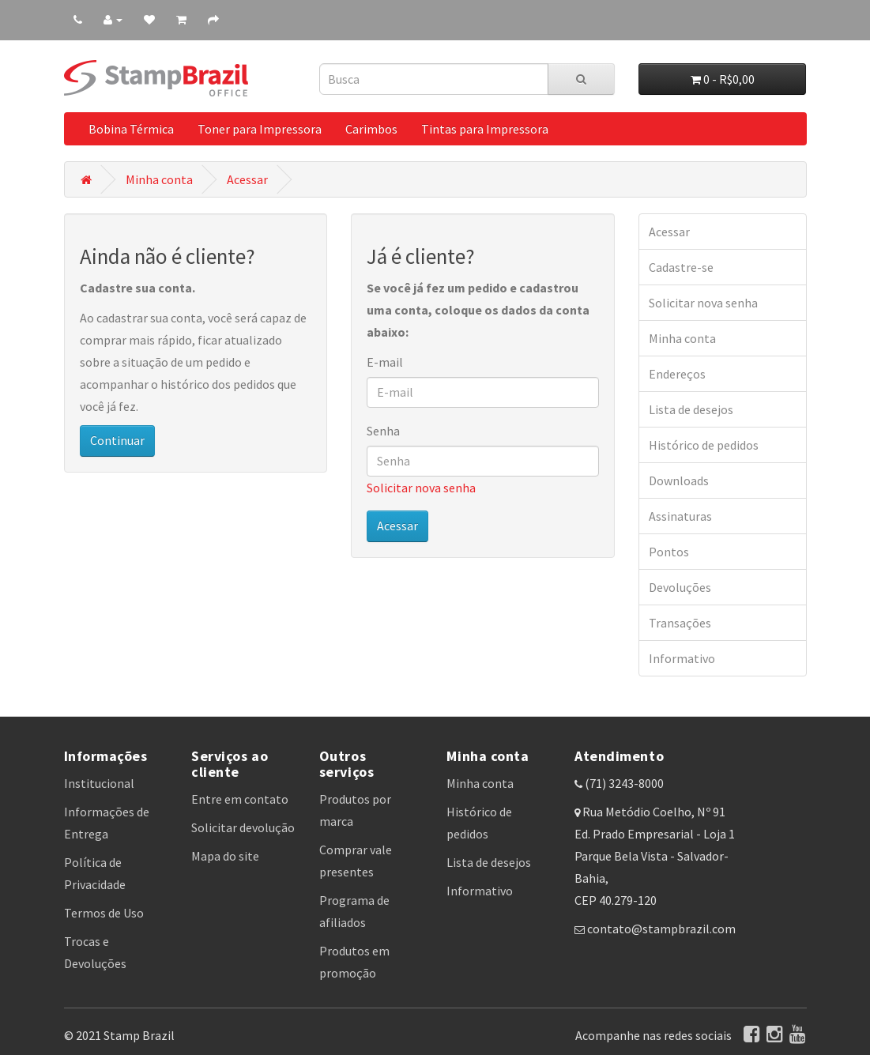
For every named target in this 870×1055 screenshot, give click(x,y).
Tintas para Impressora (484, 129)
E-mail (385, 362)
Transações (680, 623)
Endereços (677, 374)
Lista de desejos (691, 409)
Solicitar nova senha (421, 487)
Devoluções (680, 587)
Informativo (682, 658)
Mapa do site (225, 856)
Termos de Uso (104, 913)
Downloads (679, 480)
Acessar (247, 179)
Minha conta (159, 179)
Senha (383, 431)
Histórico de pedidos (704, 445)
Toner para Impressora (260, 129)
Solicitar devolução (243, 827)
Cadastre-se (681, 267)
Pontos (669, 552)
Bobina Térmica (131, 129)
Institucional (99, 783)
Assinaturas (680, 516)
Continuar (117, 440)
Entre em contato (239, 799)
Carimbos (371, 129)
